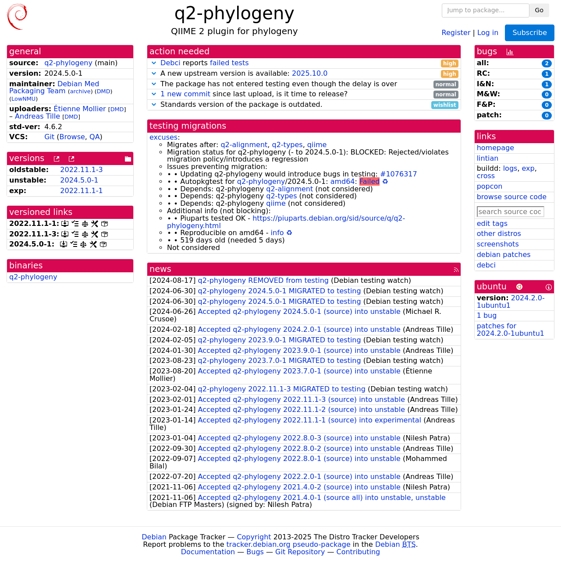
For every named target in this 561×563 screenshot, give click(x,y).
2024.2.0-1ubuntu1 (511, 302)
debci (486, 265)
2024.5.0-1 (79, 180)
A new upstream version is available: (303, 73)
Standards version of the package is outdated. (303, 105)
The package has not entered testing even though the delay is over (303, 84)
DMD (103, 91)
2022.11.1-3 (81, 169)
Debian (154, 537)
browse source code (512, 197)
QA (94, 137)
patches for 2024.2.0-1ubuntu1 (510, 330)
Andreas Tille (37, 116)
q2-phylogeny (68, 63)
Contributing (358, 552)
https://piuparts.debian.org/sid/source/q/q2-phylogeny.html (286, 222)
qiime (317, 145)
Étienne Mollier (79, 109)
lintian (488, 158)
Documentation (208, 552)
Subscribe (529, 32)
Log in (487, 32)
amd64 (342, 181)
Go (539, 10)
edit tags (492, 223)
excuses (163, 137)
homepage (495, 148)
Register (456, 32)
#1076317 (398, 174)
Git (49, 137)
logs (510, 168)
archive (80, 91)
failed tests (229, 63)
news (160, 269)
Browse (72, 137)
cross (486, 176)
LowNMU (23, 98)
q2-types (287, 145)
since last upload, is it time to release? (303, 94)
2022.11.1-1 (81, 190)
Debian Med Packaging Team (54, 87)
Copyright (254, 537)
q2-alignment (243, 145)
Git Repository (300, 552)
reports (303, 63)
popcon (490, 186)
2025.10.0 (309, 73)
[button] (154, 63)
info (277, 233)
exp (528, 168)
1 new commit (185, 94)
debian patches (504, 254)
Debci (170, 63)
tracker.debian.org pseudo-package (289, 544)
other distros (499, 233)
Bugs (255, 552)
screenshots (498, 244)
